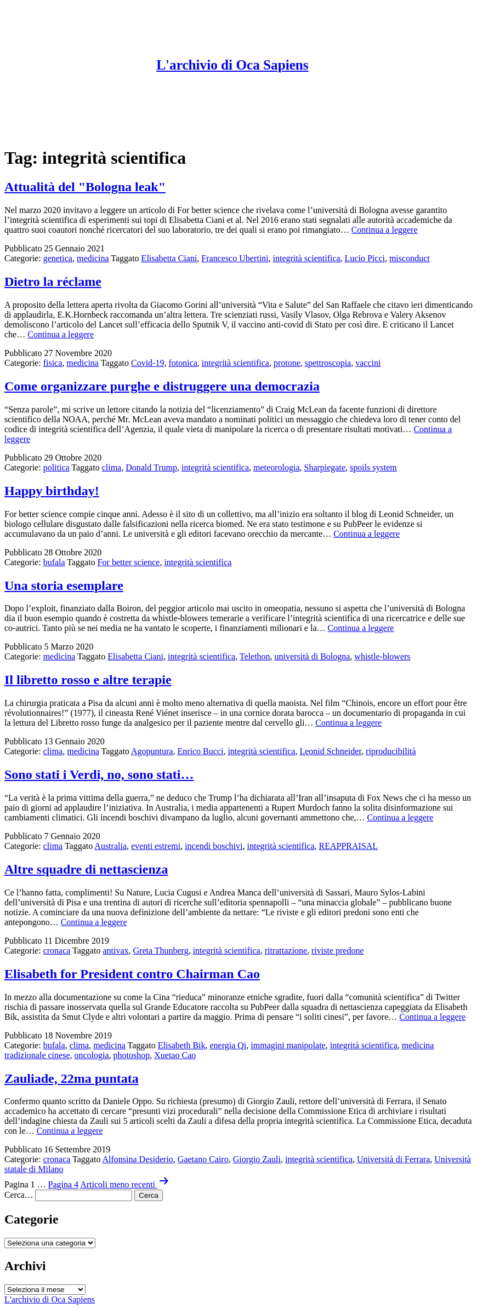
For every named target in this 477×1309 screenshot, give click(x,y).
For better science (129, 562)
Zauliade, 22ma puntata (71, 1078)
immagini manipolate (288, 1045)
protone (287, 363)
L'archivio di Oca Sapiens (232, 65)
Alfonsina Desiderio (138, 1159)
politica (56, 467)
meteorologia (276, 467)
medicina (93, 258)
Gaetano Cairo (203, 1159)
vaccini (368, 363)
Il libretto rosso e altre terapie (88, 680)
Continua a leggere (384, 229)
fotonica (182, 363)
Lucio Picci (365, 258)
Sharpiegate (324, 467)
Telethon (255, 656)
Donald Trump (151, 467)
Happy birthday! (51, 491)
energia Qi (228, 1045)
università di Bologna (312, 656)
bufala (54, 562)
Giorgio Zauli (257, 1159)
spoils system (373, 467)
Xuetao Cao (175, 1055)
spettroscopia (328, 363)
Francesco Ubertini (234, 258)
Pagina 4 (63, 1184)
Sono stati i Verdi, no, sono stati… (99, 774)
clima (112, 467)
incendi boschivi (213, 846)
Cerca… (18, 1194)
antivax (115, 950)
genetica (57, 258)
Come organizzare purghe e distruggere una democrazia (162, 386)
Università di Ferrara (393, 1159)
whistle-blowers (382, 656)
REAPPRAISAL (348, 846)
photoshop (131, 1055)
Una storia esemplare (63, 585)
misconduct (409, 258)
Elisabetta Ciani (169, 258)
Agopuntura (152, 751)
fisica (53, 363)
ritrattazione (286, 950)
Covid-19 (147, 363)
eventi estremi (155, 846)
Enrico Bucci (200, 751)
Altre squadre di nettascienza (86, 869)
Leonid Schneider (330, 751)
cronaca (57, 950)
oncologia (92, 1055)
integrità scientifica (306, 258)
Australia (110, 846)
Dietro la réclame (52, 281)
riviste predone (337, 950)
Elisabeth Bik (182, 1045)
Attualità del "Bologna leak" (85, 187)
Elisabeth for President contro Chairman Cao (132, 974)
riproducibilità (391, 751)
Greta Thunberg (161, 950)
